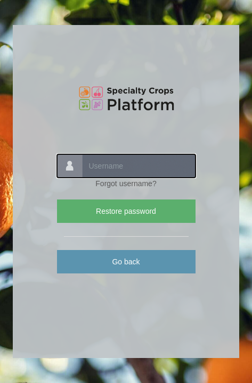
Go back (126, 261)
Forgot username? (125, 183)
